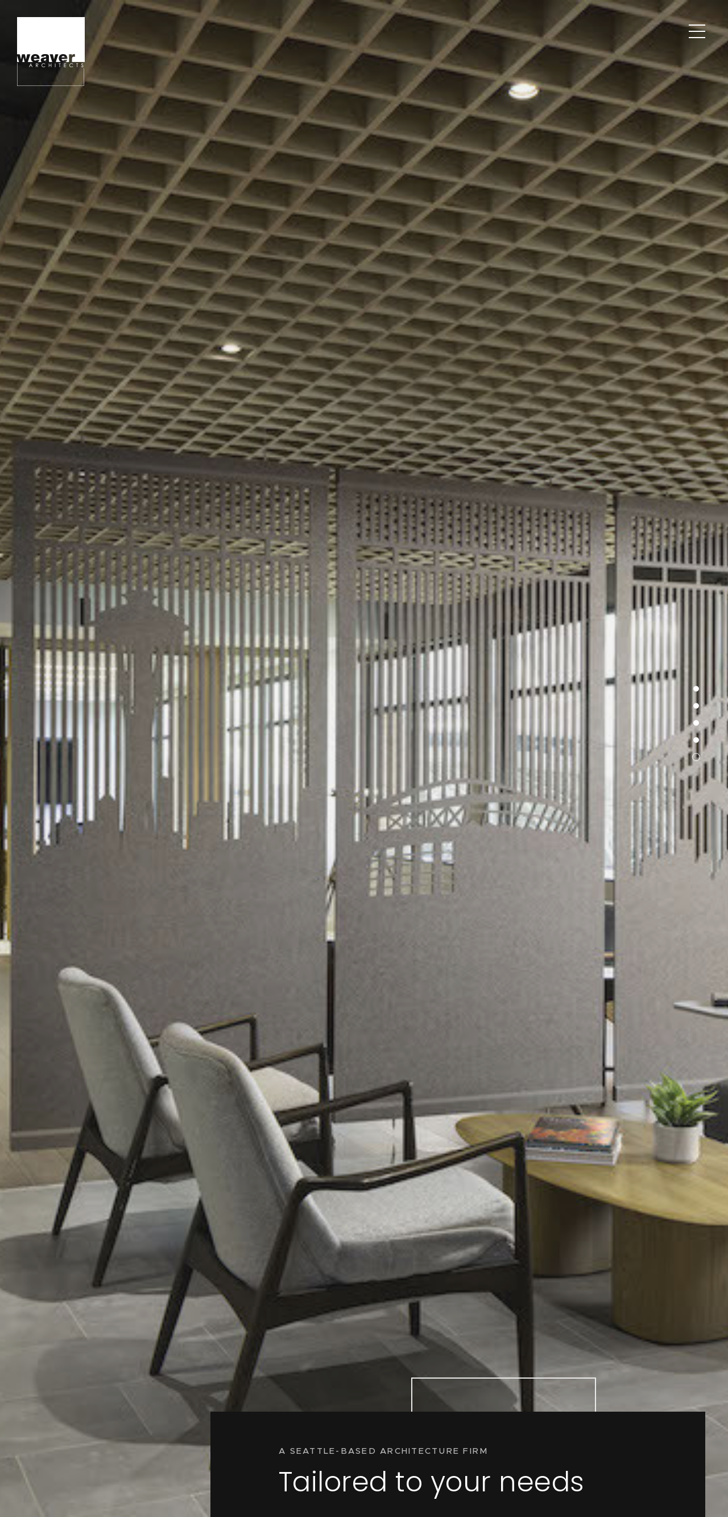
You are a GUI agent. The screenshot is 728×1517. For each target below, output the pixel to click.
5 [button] (689, 666)
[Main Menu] (697, 31)
